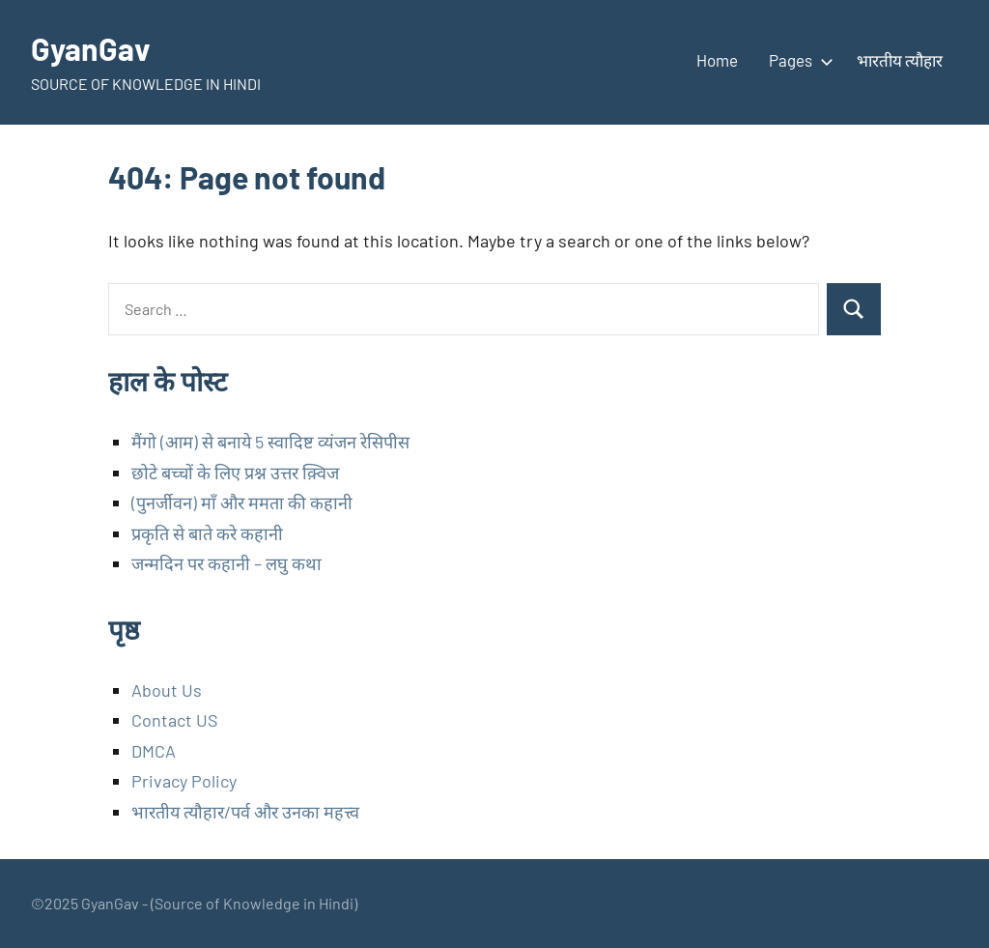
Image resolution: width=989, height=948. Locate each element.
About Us (166, 690)
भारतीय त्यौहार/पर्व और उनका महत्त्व (245, 811)
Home (717, 60)
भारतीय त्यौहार (900, 60)
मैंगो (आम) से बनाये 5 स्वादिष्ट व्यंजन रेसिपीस (270, 441)
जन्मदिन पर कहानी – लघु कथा (226, 563)
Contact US (174, 720)
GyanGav (91, 48)
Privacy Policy (184, 780)
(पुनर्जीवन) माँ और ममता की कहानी (242, 502)
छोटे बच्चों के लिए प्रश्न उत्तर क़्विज (235, 472)
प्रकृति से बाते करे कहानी (207, 533)
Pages (797, 60)
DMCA (153, 750)
